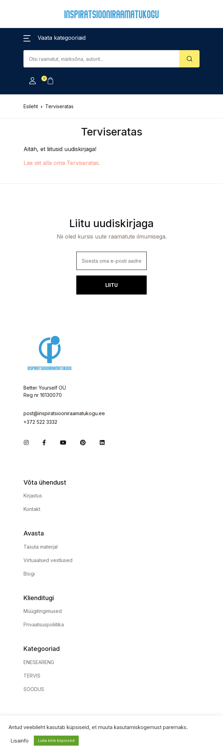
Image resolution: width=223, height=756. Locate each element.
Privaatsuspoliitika (43, 624)
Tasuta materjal (40, 547)
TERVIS (31, 676)
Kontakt (31, 509)
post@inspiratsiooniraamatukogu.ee (64, 413)
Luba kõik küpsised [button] (56, 740)
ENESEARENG (38, 662)
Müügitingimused (42, 611)
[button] (54, 38)
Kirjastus (32, 495)
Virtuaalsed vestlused (47, 560)
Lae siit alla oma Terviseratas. (61, 162)
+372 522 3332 (40, 422)
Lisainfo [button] (19, 741)
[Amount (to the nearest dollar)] (101, 58)
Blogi (29, 574)
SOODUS (33, 689)
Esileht (30, 106)
